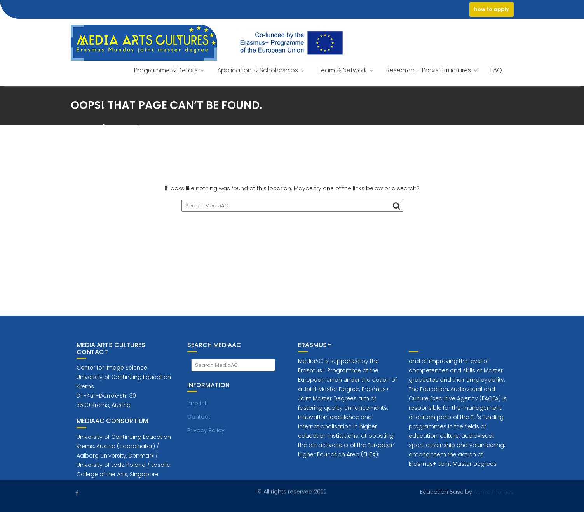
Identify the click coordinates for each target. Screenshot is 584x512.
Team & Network (342, 70)
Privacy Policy (206, 433)
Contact (198, 420)
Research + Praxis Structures (428, 70)
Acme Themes (494, 491)
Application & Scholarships (257, 70)
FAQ (496, 70)
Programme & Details (166, 70)
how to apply (491, 9)
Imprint (197, 406)
